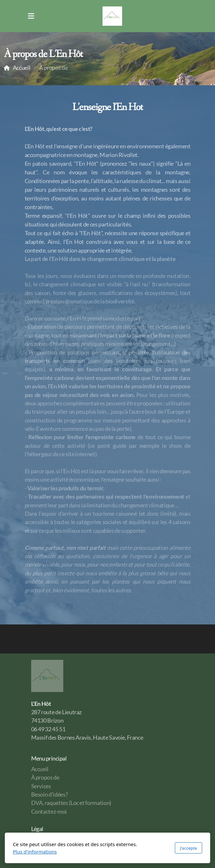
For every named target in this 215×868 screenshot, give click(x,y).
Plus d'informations (35, 851)
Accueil (22, 67)
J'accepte (188, 848)
